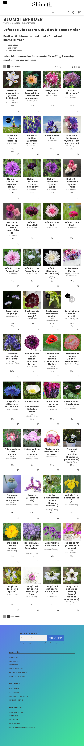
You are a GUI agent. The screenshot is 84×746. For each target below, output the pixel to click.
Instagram (13, 720)
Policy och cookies (17, 676)
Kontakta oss (14, 661)
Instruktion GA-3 (16, 700)
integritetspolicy (58, 643)
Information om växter (18, 696)
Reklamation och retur (18, 672)
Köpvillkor (13, 665)
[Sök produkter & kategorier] (59, 12)
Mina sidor (13, 657)
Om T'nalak (13, 716)
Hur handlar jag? (16, 669)
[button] (5, 3)
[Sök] (68, 12)
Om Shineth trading (17, 712)
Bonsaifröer (14, 689)
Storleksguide (14, 724)
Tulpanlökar (14, 692)
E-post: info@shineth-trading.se (22, 727)
